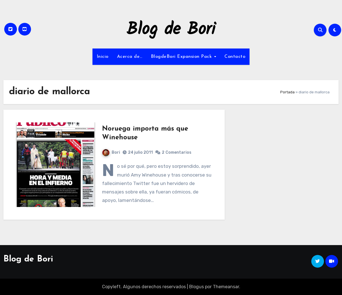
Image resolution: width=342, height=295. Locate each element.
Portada (287, 92)
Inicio (103, 56)
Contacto (234, 56)
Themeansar (226, 286)
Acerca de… (129, 56)
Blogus (196, 286)
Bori (111, 152)
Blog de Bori (171, 29)
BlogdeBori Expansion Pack (182, 56)
